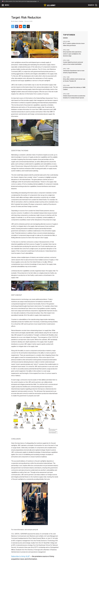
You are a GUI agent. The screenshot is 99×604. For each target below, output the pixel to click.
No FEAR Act (66, 597)
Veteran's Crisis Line (78, 597)
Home (15, 597)
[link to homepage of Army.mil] (49, 5)
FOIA (59, 597)
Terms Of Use (40, 597)
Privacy (31, 597)
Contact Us (23, 597)
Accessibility (50, 597)
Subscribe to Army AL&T (21, 557)
